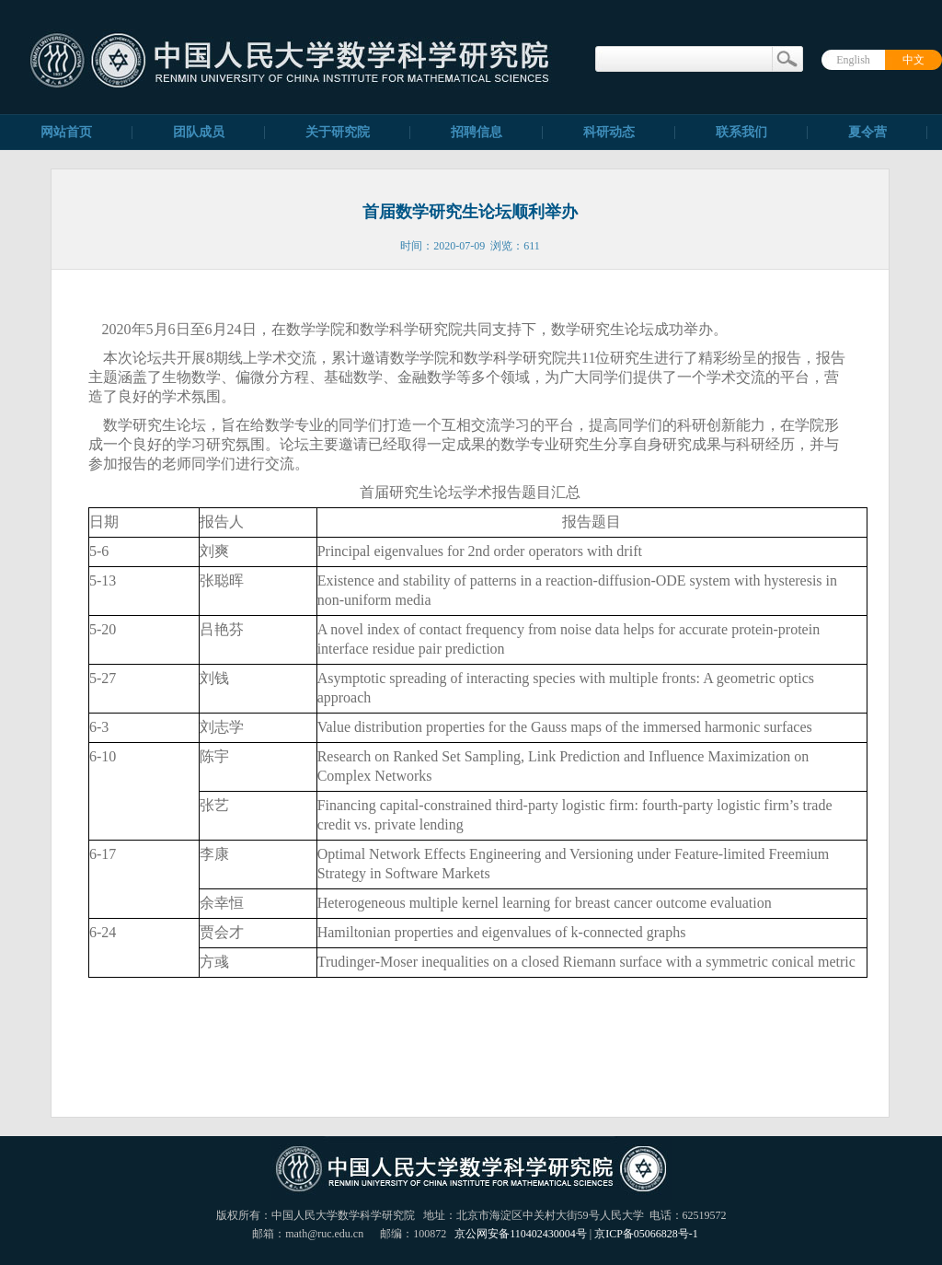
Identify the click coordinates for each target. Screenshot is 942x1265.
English (853, 59)
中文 (913, 59)
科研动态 (609, 132)
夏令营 (867, 132)
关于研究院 (337, 132)
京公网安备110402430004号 (520, 1233)
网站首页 (66, 132)
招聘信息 (476, 132)
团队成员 (198, 132)
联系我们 (741, 132)
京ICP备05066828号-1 (646, 1233)
